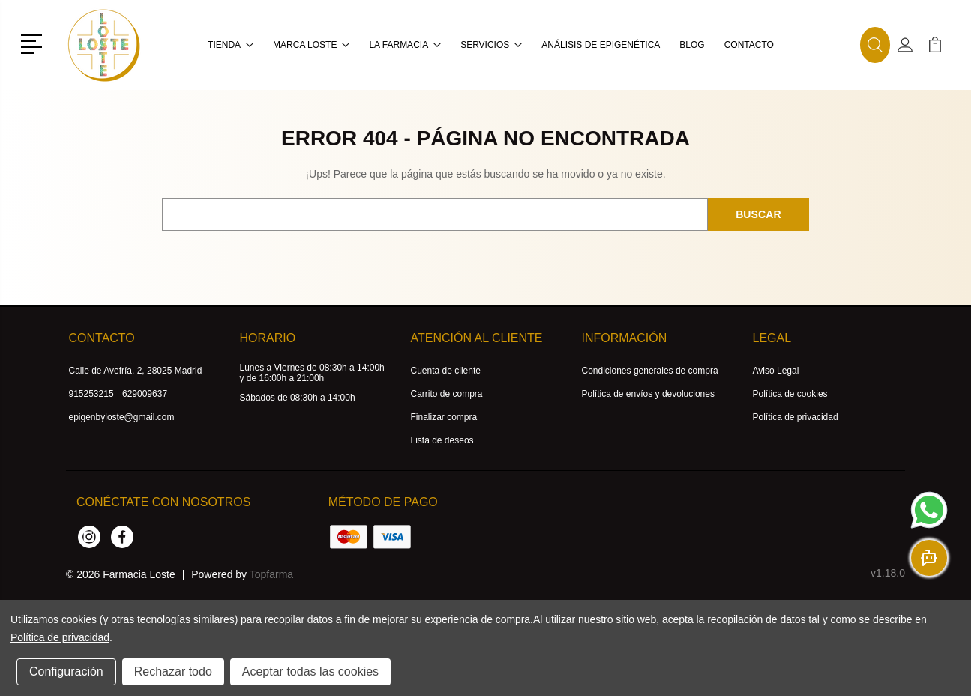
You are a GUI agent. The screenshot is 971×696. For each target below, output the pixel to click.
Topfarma (271, 574)
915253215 (91, 393)
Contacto (749, 45)
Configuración (66, 671)
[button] (34, 42)
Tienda (230, 45)
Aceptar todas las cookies (310, 671)
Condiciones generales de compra (650, 370)
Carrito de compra (447, 393)
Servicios (491, 45)
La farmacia (405, 45)
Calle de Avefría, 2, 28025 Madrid (135, 370)
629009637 (144, 393)
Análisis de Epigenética (600, 45)
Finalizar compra (444, 417)
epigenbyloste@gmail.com (122, 417)
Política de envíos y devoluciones (648, 393)
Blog (691, 45)
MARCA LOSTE (311, 45)
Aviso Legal (776, 370)
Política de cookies (790, 393)
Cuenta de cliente (446, 370)
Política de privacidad (795, 417)
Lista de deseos (442, 440)
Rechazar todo (173, 671)
